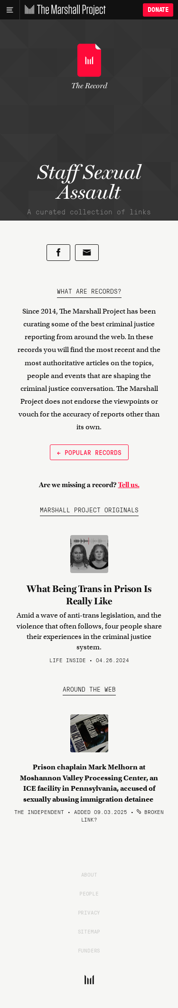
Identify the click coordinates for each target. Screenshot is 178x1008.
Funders (89, 950)
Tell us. (129, 485)
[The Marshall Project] (62, 10)
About (89, 874)
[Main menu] (9, 10)
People (89, 893)
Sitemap (89, 931)
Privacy (89, 912)
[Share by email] (87, 252)
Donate (158, 9)
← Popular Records (89, 452)
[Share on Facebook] (58, 252)
